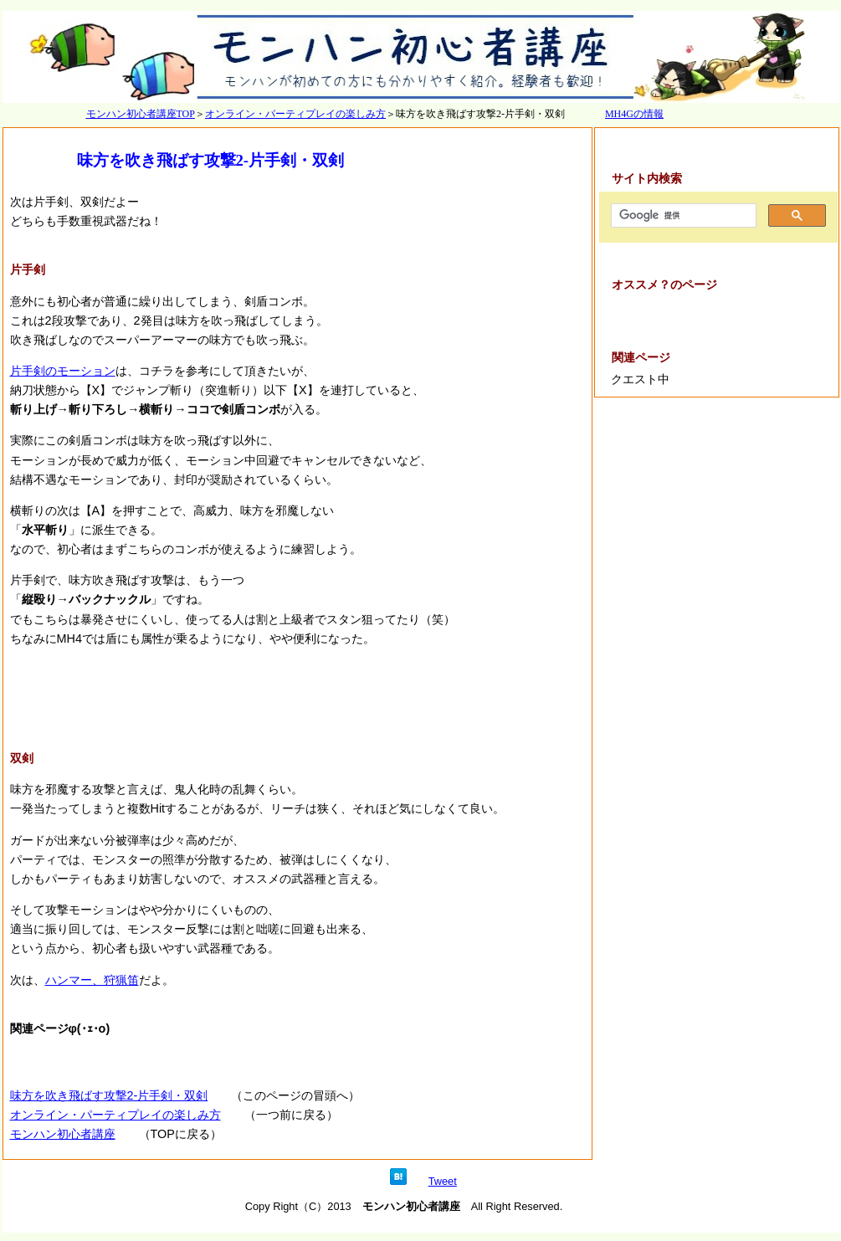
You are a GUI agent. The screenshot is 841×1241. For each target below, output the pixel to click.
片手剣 (27, 269)
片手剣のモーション (62, 370)
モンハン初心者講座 (62, 1134)
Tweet (442, 1181)
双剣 (21, 758)
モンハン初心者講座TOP (140, 114)
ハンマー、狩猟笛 (92, 980)
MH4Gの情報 (634, 114)
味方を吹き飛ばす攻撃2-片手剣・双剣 (109, 1095)
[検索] (682, 215)
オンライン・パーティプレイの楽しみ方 (295, 114)
